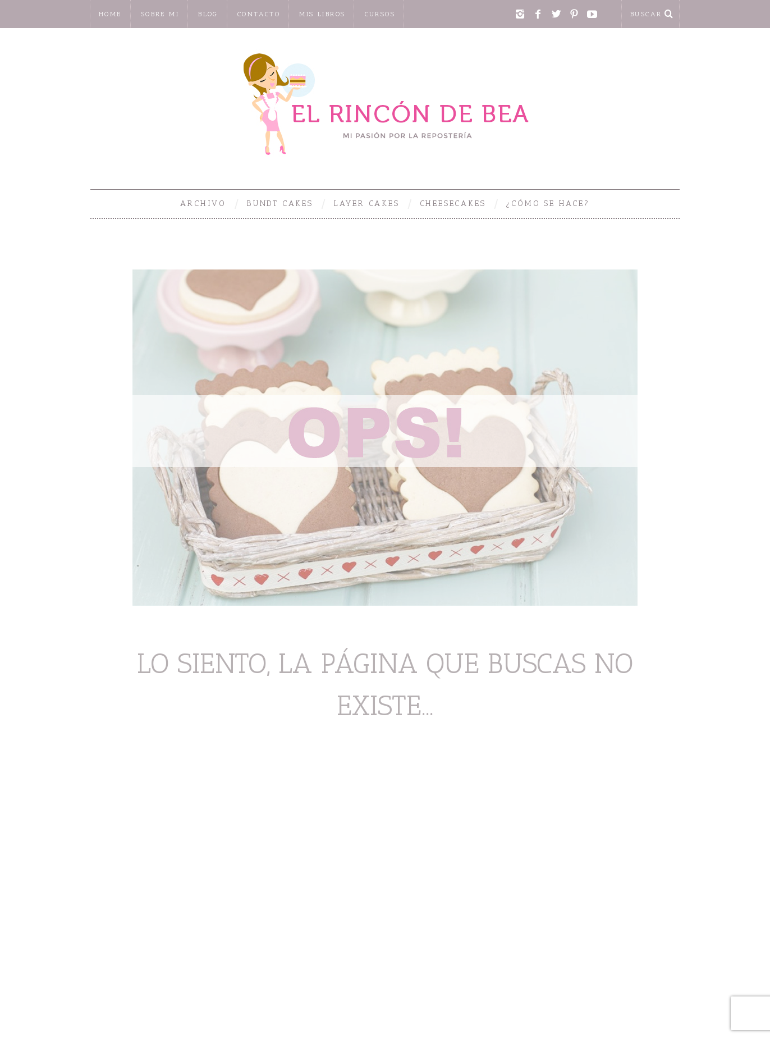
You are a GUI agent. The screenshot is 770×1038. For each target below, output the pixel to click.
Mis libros (322, 14)
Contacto (258, 14)
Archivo (203, 203)
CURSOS (380, 14)
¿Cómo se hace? (547, 203)
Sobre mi (160, 14)
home (110, 14)
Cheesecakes (453, 203)
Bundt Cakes (279, 203)
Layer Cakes (366, 203)
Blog (208, 14)
